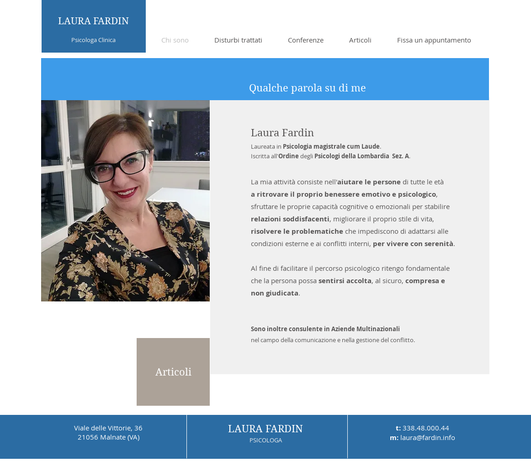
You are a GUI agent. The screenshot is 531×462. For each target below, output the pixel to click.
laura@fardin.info (427, 437)
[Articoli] (173, 372)
